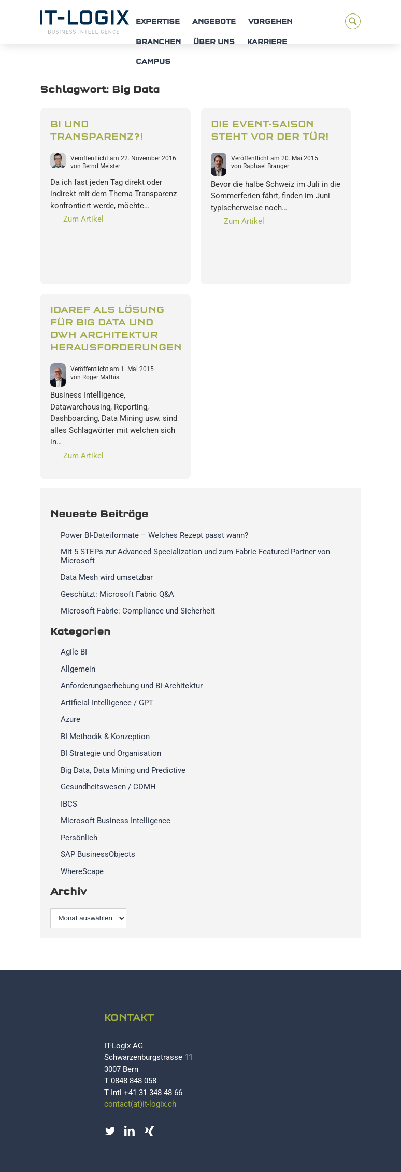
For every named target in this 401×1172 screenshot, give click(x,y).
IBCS (69, 804)
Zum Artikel (83, 219)
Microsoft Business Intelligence (115, 820)
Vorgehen (270, 22)
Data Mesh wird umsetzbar (107, 577)
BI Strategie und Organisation (111, 753)
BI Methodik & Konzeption (105, 736)
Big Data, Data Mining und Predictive (123, 770)
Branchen (158, 42)
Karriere (267, 42)
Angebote (214, 22)
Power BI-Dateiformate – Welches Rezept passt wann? (154, 535)
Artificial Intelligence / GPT (107, 702)
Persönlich (79, 837)
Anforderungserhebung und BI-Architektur (132, 685)
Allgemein (78, 669)
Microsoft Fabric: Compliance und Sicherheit (138, 611)
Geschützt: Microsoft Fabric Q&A (117, 594)
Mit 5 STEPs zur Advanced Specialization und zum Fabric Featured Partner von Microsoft (195, 556)
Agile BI (74, 652)
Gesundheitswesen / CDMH (108, 787)
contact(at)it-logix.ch (140, 1104)
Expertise (158, 22)
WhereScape (82, 871)
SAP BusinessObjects (98, 854)
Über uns (214, 42)
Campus (153, 62)
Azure (70, 719)
